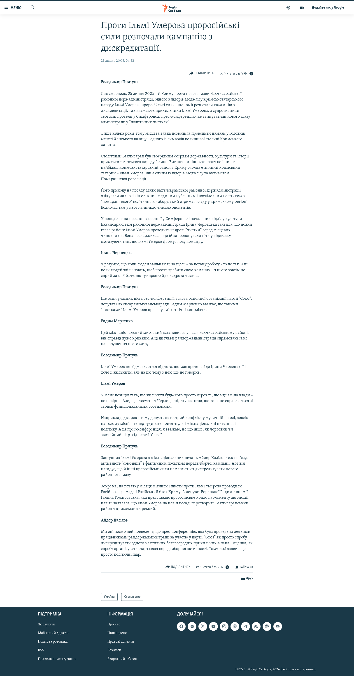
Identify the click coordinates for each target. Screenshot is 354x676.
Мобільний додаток (54, 633)
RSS (41, 650)
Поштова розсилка (53, 642)
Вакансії (114, 650)
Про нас (113, 625)
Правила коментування (57, 659)
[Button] (201, 73)
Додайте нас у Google (328, 7)
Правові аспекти (120, 642)
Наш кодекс (117, 633)
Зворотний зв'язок (122, 659)
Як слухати (46, 625)
